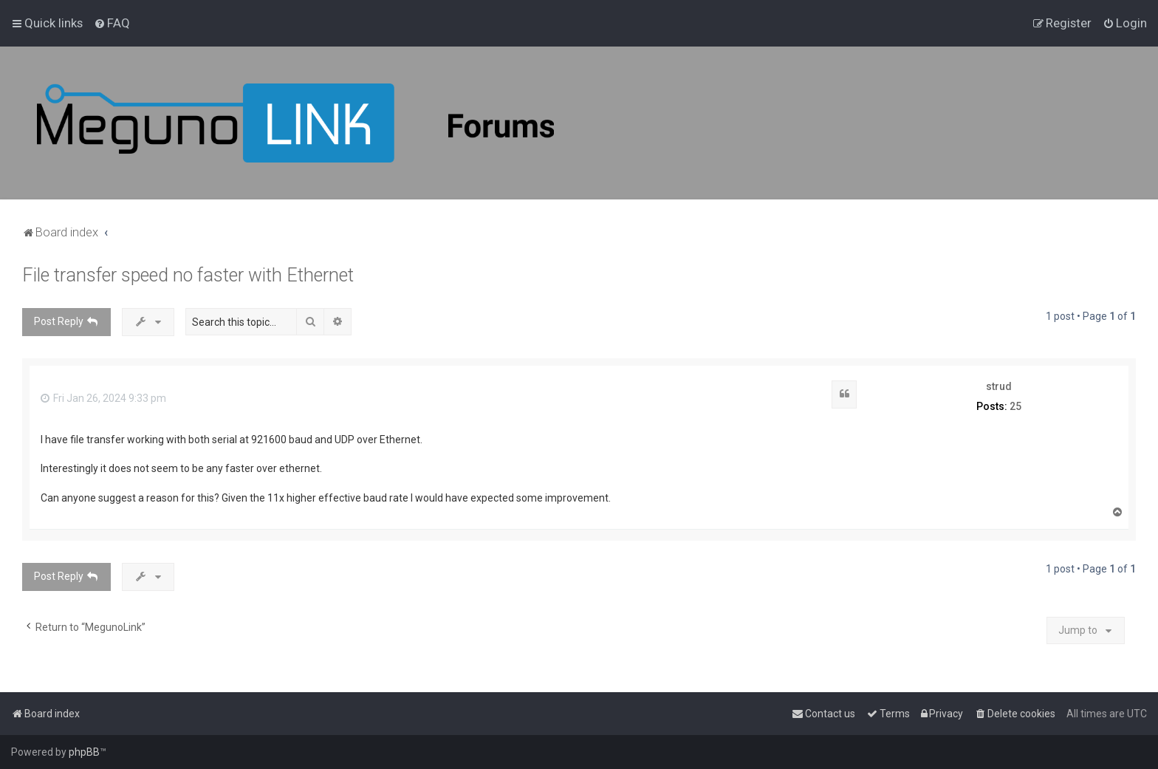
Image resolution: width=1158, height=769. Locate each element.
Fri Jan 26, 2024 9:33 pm (103, 398)
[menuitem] (112, 23)
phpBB (84, 752)
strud (999, 386)
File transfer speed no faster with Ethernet (188, 275)
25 (1015, 406)
